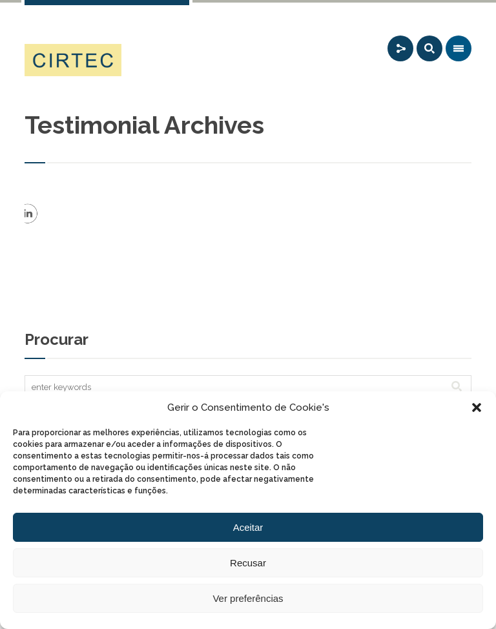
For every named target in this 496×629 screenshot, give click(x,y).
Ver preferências (247, 598)
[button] (476, 407)
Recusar (248, 562)
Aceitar (248, 527)
